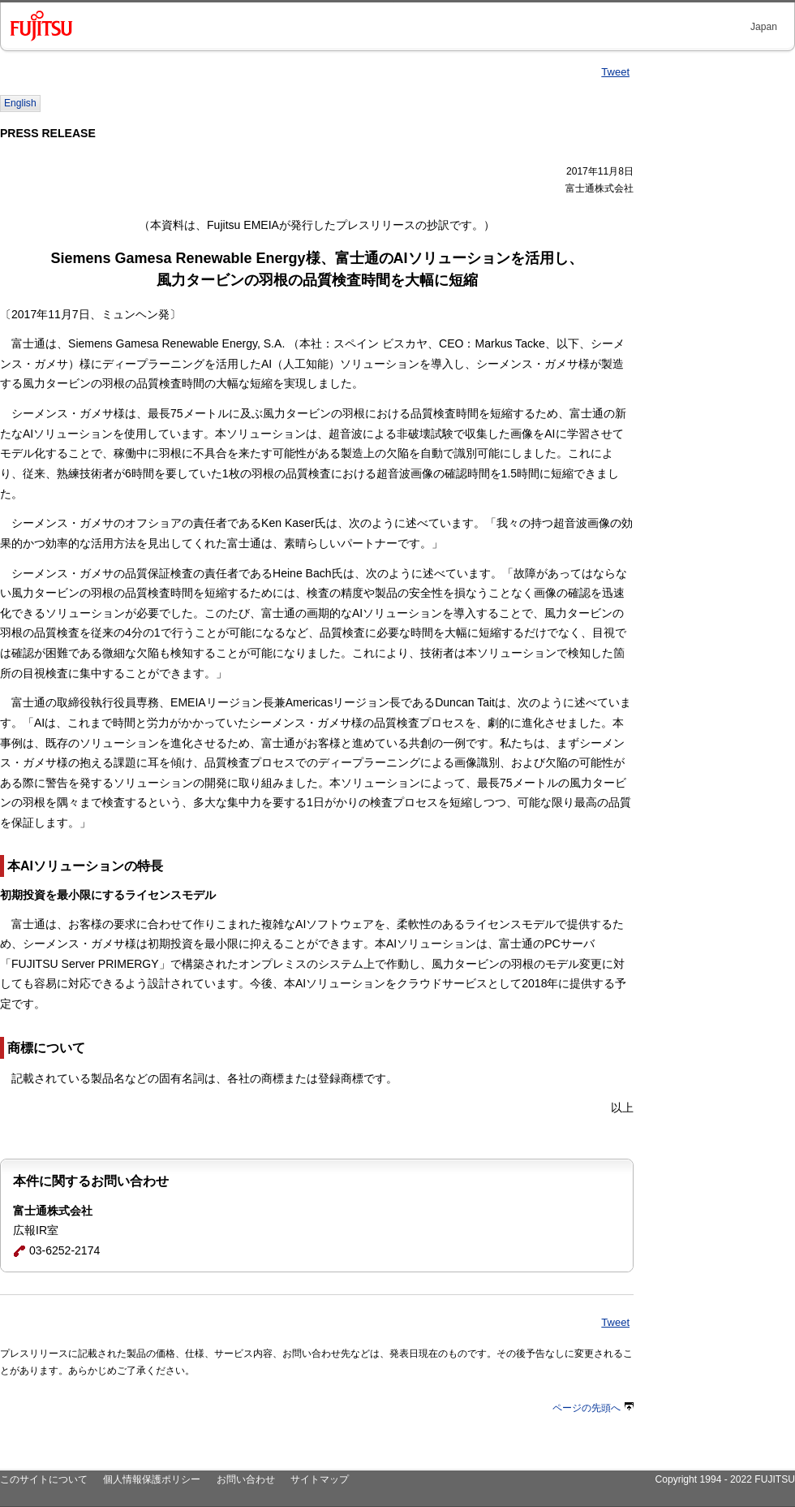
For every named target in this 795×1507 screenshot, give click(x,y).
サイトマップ (319, 1479)
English (20, 103)
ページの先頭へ (593, 1408)
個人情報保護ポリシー (151, 1479)
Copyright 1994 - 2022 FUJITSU (725, 1479)
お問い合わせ (246, 1479)
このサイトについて (44, 1479)
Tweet (615, 72)
